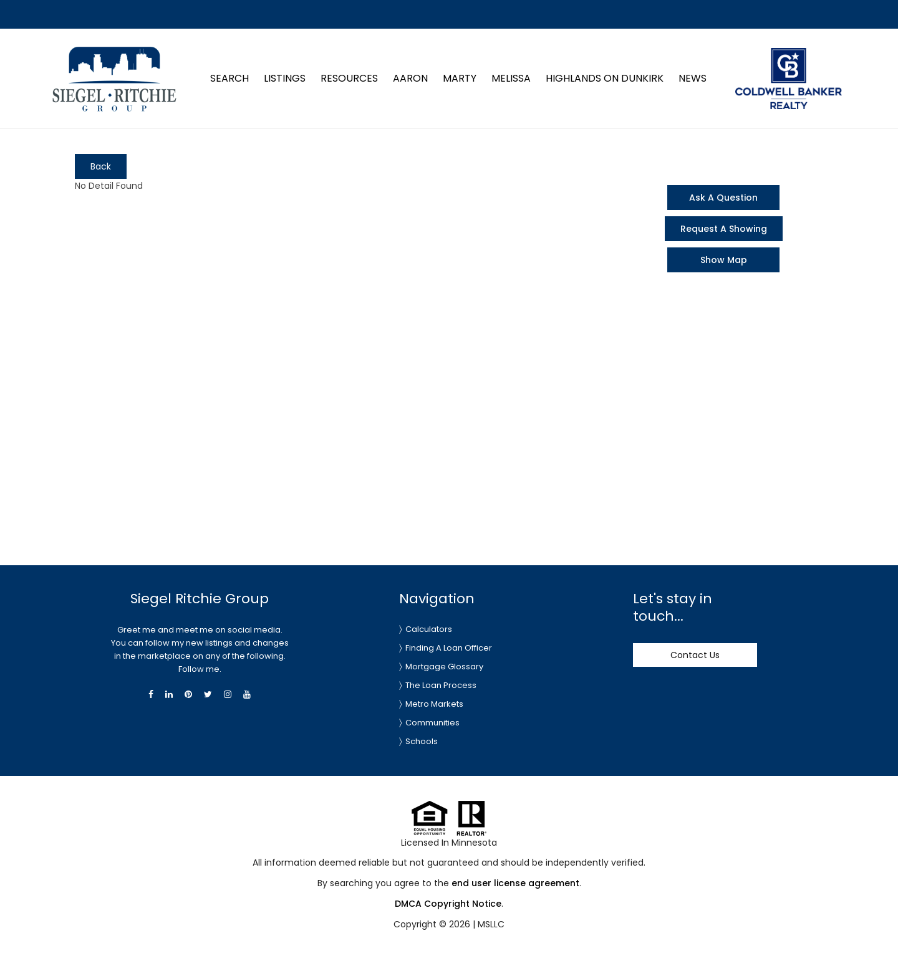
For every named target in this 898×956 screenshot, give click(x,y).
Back (100, 166)
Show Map (723, 260)
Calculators (428, 629)
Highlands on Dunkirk (605, 78)
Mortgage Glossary (444, 666)
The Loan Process (440, 685)
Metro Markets (434, 704)
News (692, 78)
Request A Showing (723, 228)
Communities (432, 723)
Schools (421, 741)
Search (229, 78)
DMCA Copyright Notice (448, 903)
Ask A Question (723, 197)
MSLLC (491, 924)
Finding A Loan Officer (448, 648)
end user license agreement (515, 883)
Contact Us (695, 655)
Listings (285, 78)
